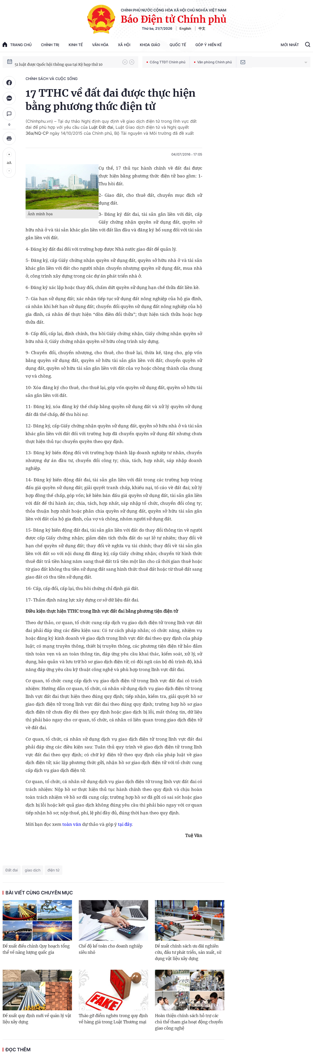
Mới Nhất (290, 44)
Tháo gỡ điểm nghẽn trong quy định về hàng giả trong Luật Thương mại (113, 1018)
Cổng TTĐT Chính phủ (166, 62)
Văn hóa (100, 44)
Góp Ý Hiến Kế (208, 44)
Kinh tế (76, 44)
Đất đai (11, 870)
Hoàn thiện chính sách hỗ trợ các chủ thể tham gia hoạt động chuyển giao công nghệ (189, 1022)
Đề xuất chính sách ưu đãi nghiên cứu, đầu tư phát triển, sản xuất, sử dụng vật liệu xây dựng (188, 952)
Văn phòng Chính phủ (213, 62)
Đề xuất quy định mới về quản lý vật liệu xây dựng (37, 1018)
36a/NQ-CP (37, 133)
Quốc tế (178, 44)
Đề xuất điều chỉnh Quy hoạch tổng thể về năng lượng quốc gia (36, 949)
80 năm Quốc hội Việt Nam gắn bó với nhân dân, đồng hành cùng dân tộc (66, 61)
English (185, 28)
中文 (201, 28)
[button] (125, 62)
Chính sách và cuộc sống (51, 78)
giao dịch (32, 870)
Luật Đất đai (101, 127)
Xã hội (124, 44)
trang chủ (17, 44)
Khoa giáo (150, 44)
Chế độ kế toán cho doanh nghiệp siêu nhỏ (110, 949)
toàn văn (71, 824)
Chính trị (50, 44)
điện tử (53, 870)
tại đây (125, 824)
